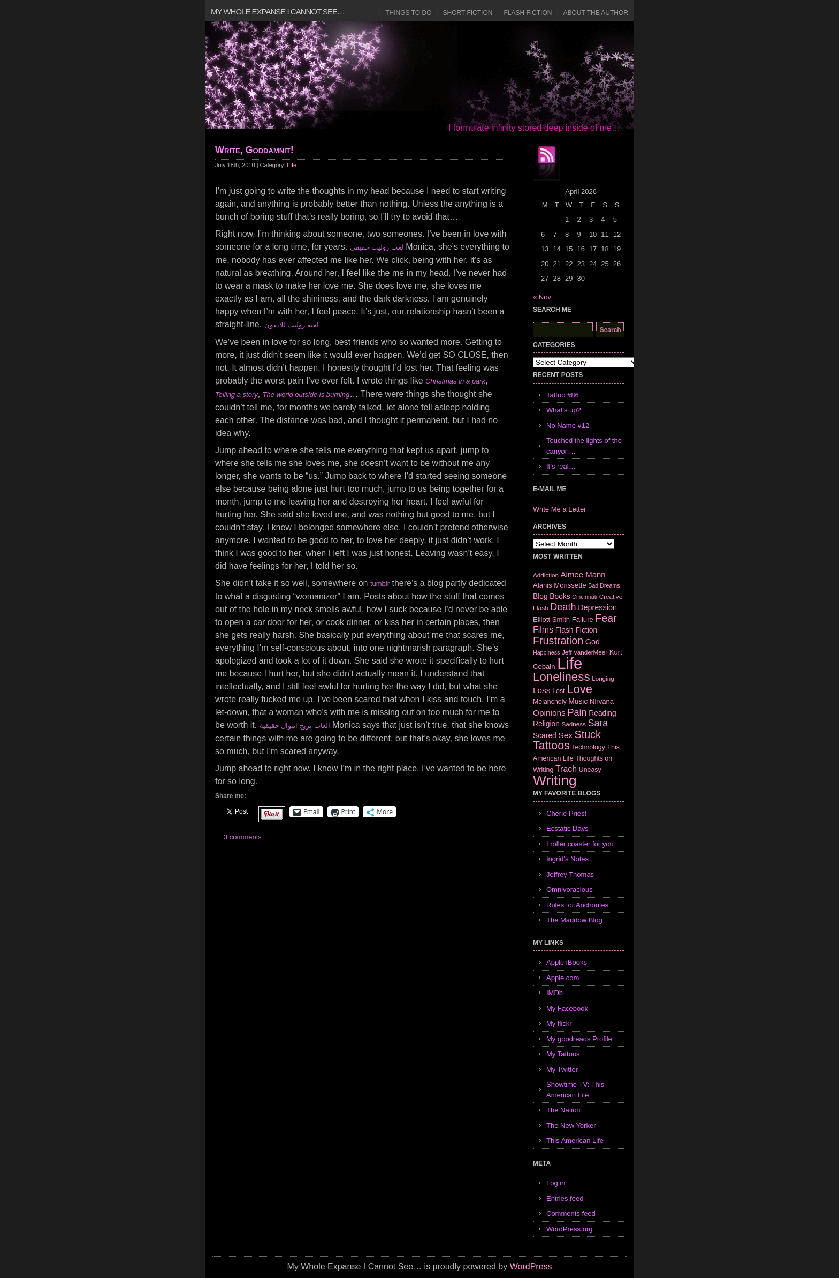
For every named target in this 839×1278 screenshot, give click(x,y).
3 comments (243, 837)
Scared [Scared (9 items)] (544, 735)
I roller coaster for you (580, 844)
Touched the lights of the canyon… (584, 446)
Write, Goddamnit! (254, 150)
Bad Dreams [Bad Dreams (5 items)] (604, 585)
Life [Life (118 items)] (569, 663)
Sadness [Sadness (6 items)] (574, 723)
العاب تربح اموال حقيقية (295, 725)
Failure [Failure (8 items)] (582, 619)
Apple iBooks (566, 962)
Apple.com (562, 978)
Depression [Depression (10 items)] (597, 607)
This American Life (575, 1141)
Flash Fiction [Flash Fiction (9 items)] (576, 630)
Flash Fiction (528, 13)
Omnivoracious (569, 889)
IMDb (554, 993)
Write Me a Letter (559, 509)
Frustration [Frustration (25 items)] (558, 640)
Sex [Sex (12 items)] (565, 735)
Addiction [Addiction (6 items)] (546, 575)
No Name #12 (567, 426)
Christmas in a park (455, 381)
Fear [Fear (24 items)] (605, 618)
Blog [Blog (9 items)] (540, 596)
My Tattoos (563, 1054)
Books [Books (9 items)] (560, 596)
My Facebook (567, 1008)
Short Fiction (468, 13)
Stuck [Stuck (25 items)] (588, 734)
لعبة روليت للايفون (291, 325)
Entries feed (564, 1198)
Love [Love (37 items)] (579, 689)
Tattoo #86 (562, 395)
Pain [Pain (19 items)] (576, 712)
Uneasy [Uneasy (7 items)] (590, 769)
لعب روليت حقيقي (376, 247)
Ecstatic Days (567, 828)
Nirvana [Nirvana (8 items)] (602, 701)
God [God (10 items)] (592, 641)
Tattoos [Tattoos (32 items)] (551, 745)
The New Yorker (571, 1126)
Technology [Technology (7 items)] (588, 747)
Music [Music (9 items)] (578, 701)
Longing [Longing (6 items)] (603, 678)
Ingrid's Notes (567, 859)
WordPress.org (569, 1229)
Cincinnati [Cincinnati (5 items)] (584, 596)
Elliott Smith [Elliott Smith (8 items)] (551, 619)
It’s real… (561, 466)
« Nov (542, 297)
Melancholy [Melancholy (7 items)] (550, 701)
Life (291, 165)
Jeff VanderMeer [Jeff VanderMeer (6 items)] (584, 652)
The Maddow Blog (574, 920)
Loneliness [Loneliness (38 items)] (561, 676)
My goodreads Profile (579, 1039)
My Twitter (562, 1069)
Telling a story (236, 394)
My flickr (559, 1023)
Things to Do (408, 13)
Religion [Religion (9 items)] (546, 723)
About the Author (595, 13)
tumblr (380, 584)
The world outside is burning (306, 394)
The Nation (563, 1110)
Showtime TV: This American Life (575, 1089)
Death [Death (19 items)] (563, 607)
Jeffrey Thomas (570, 874)
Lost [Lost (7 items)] (558, 691)
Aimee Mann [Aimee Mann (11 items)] (583, 574)
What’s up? (563, 410)
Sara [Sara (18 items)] (598, 723)
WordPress (531, 1266)
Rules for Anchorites (577, 905)
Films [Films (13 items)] (543, 629)
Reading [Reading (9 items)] (602, 713)
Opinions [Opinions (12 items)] (549, 712)
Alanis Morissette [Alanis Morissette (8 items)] (559, 585)
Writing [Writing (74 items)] (555, 780)
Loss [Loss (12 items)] (542, 690)
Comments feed (571, 1213)
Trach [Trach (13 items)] (566, 768)
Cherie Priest (566, 813)
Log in (555, 1183)
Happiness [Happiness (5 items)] (546, 652)
